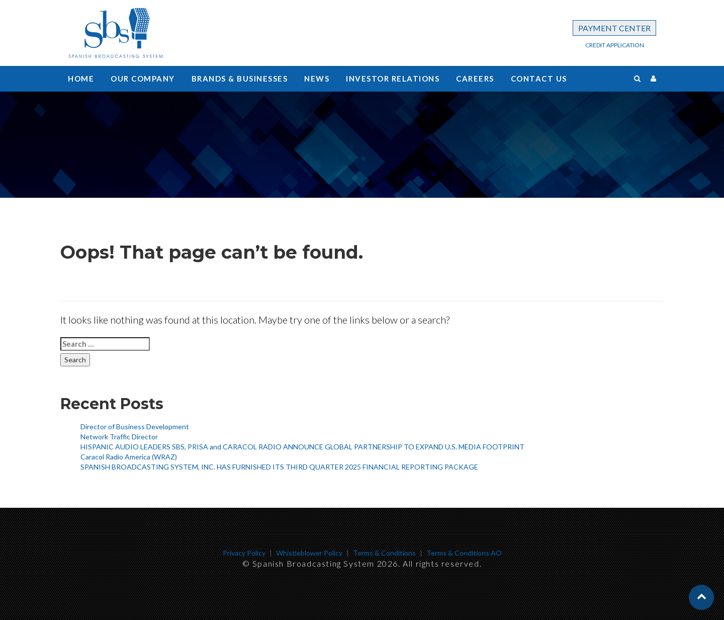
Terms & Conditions (384, 553)
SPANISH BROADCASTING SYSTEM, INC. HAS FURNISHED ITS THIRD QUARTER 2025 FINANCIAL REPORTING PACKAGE (279, 466)
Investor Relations (392, 78)
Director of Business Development (134, 426)
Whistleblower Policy (309, 553)
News (316, 78)
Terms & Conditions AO (464, 553)
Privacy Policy (244, 553)
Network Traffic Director (119, 436)
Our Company (143, 78)
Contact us (539, 78)
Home (81, 78)
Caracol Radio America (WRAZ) (128, 456)
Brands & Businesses (240, 78)
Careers (475, 78)
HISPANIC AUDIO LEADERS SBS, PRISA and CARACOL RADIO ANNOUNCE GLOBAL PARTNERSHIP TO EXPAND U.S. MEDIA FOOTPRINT (302, 446)
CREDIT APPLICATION (614, 45)
